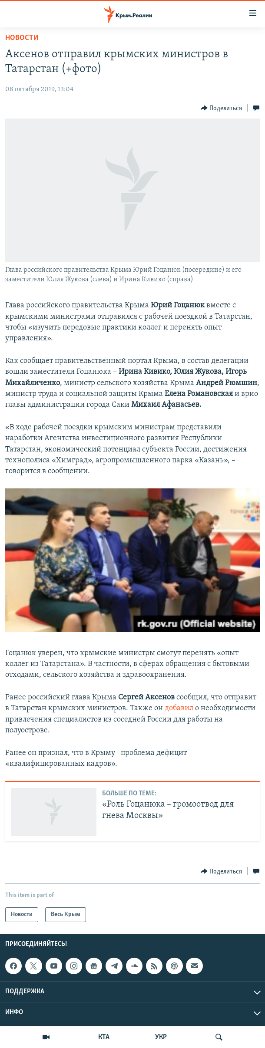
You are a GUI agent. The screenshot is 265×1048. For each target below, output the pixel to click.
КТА (103, 1037)
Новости (22, 38)
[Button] (221, 108)
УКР (161, 1037)
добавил (180, 708)
